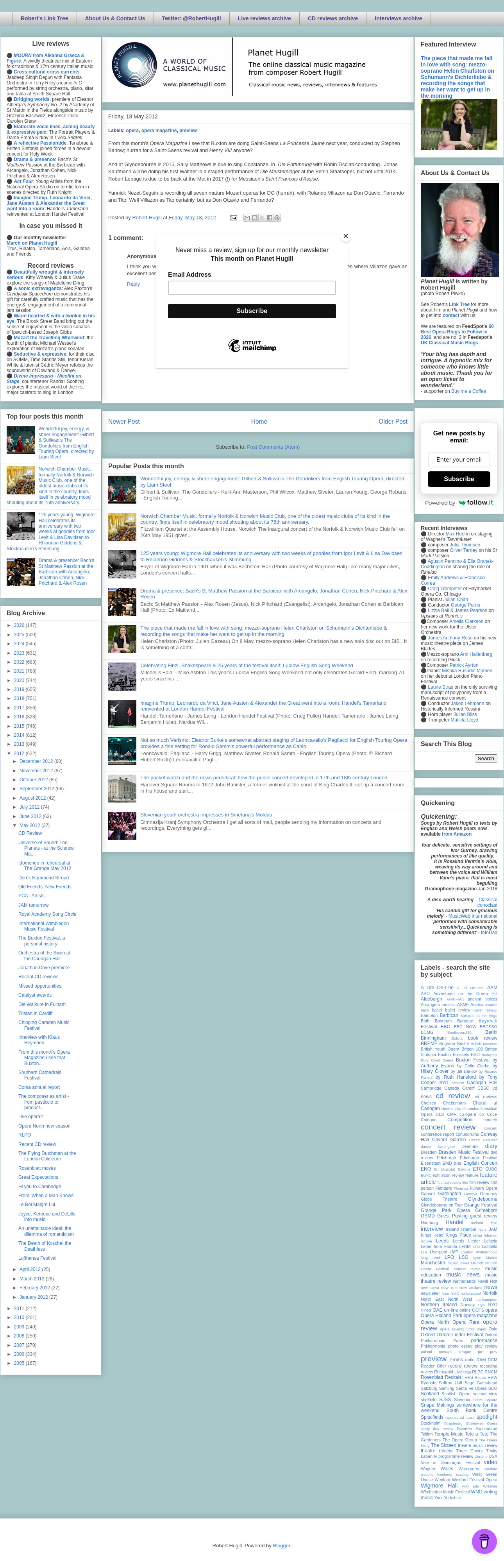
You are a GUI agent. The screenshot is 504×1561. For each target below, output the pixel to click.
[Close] (346, 236)
